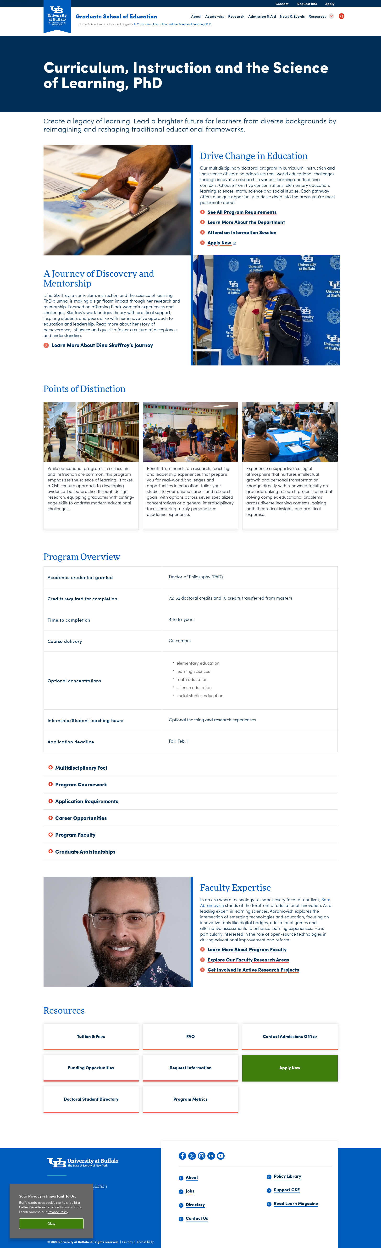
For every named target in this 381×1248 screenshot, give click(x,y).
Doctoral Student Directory (91, 1099)
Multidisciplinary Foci (81, 768)
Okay (51, 1224)
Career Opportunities (81, 818)
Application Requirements (86, 801)
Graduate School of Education (119, 16)
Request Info (307, 3)
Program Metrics (190, 1099)
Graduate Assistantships (85, 852)
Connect (282, 3)
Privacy (127, 1242)
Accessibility (145, 1242)
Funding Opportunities (91, 1068)
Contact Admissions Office (290, 1036)
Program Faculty (75, 835)
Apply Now (289, 1068)
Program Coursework (81, 784)
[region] (51, 1211)
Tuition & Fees (91, 1036)
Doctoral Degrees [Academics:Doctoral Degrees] (121, 24)
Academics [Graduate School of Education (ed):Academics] (98, 24)
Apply (329, 3)
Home (83, 24)
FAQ (190, 1036)
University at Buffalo (73, 1241)
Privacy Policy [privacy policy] (58, 1212)
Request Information (191, 1068)
